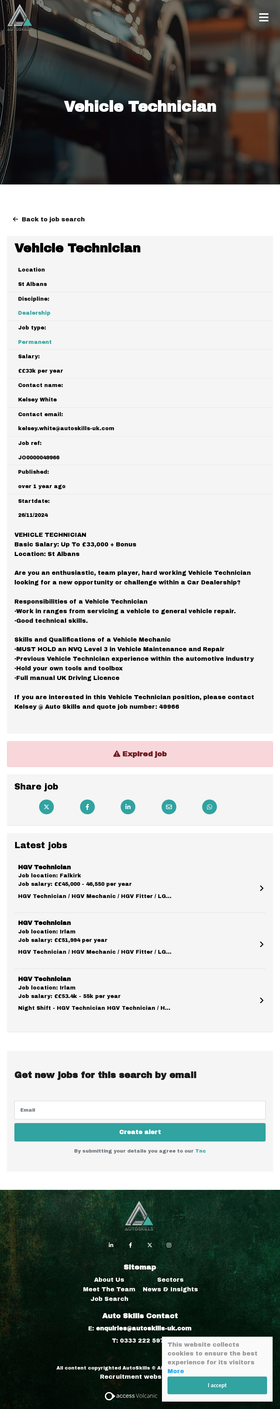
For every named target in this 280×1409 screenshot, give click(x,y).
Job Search (109, 1299)
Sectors (170, 1280)
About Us (109, 1280)
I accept (217, 1385)
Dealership (34, 313)
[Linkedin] (128, 807)
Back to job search (53, 219)
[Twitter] (46, 807)
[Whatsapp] (209, 807)
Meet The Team (109, 1289)
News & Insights (170, 1289)
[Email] (169, 807)
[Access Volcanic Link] (131, 1395)
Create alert (140, 1132)
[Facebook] (87, 807)
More (175, 1371)
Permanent (35, 342)
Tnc (200, 1151)
